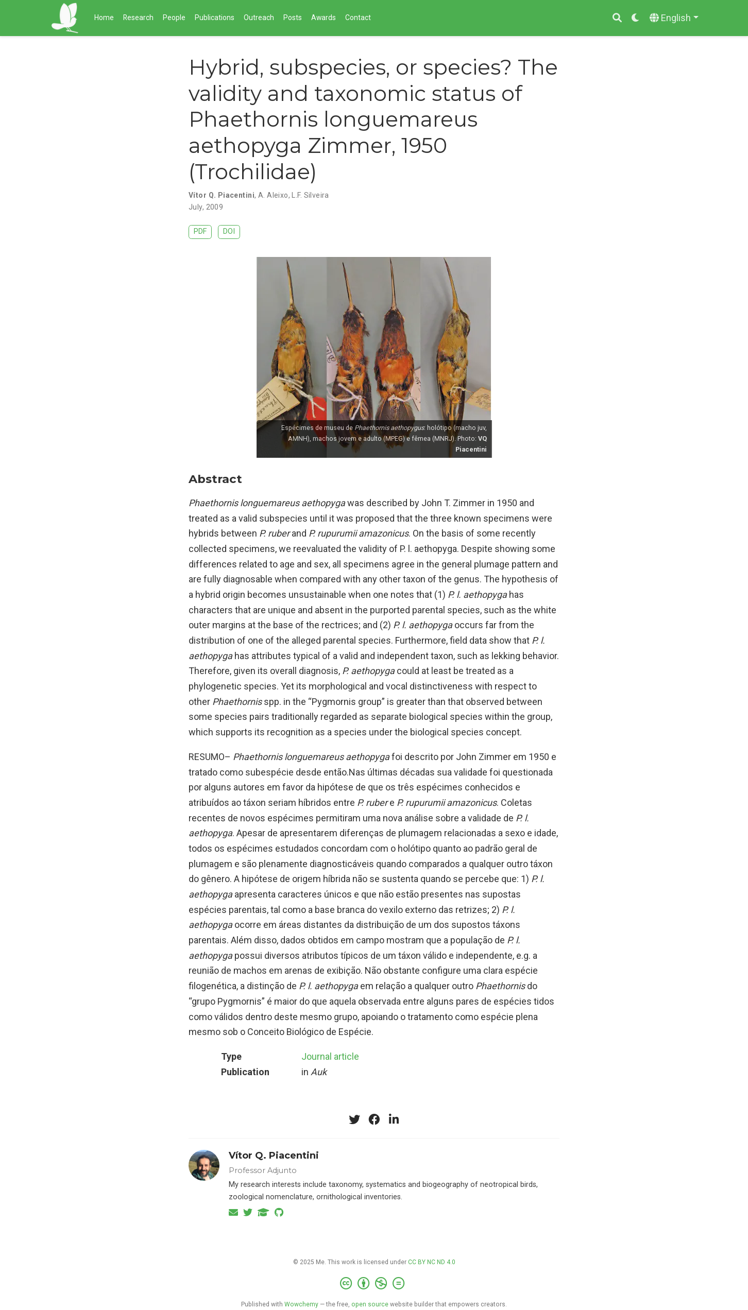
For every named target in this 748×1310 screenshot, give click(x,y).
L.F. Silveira (310, 195)
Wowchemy (301, 1304)
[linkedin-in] (393, 1119)
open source (369, 1304)
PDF (200, 231)
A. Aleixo (273, 195)
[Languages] (674, 18)
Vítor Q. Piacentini (221, 195)
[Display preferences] (635, 18)
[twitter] (354, 1119)
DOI (229, 231)
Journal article (330, 1056)
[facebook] (374, 1119)
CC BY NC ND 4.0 (431, 1262)
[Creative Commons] (374, 1283)
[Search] (617, 18)
